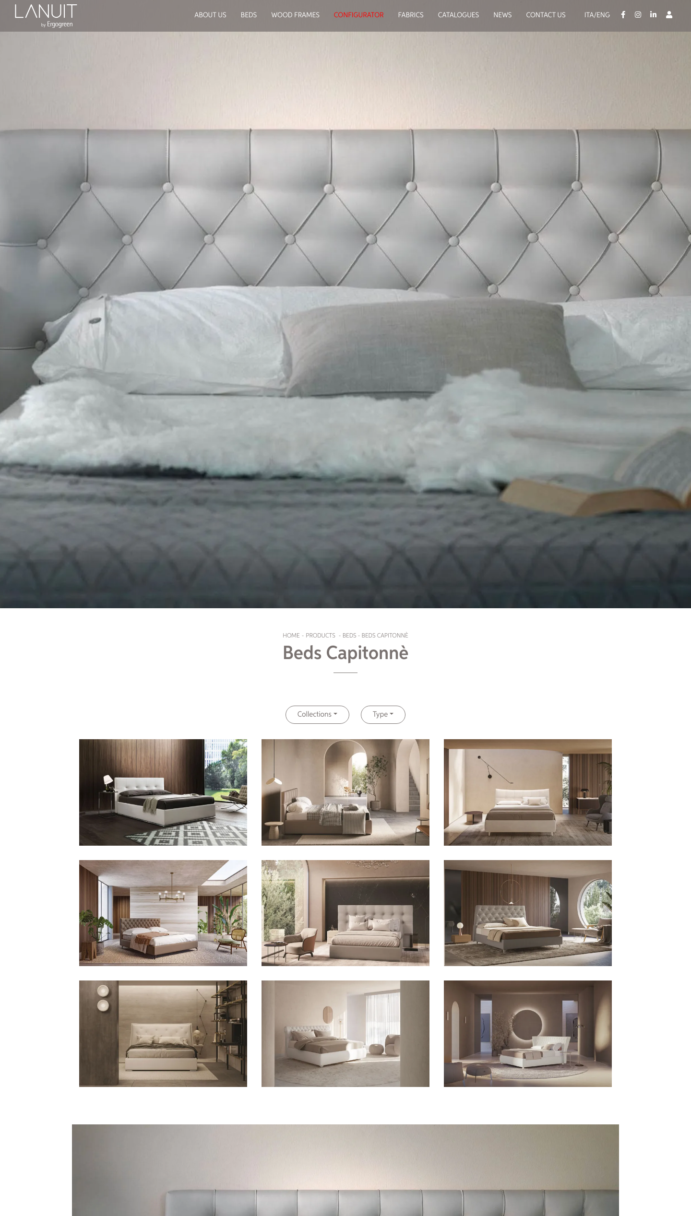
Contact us (545, 15)
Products (320, 636)
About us (210, 15)
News (502, 15)
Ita (589, 15)
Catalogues (458, 15)
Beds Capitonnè (385, 636)
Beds (249, 15)
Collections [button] (315, 715)
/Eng (602, 15)
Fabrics (411, 15)
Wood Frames (295, 15)
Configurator (359, 15)
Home (291, 636)
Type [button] (380, 715)
